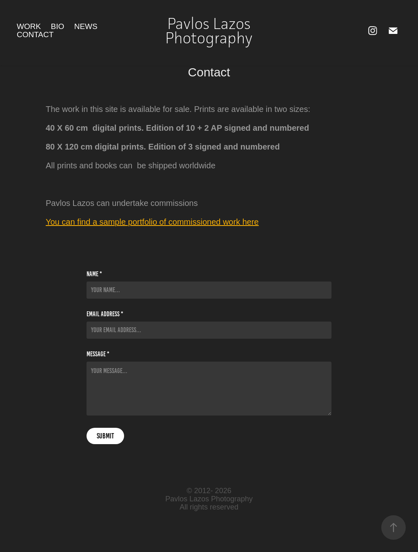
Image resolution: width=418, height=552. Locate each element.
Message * (98, 354)
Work (29, 26)
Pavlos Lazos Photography (209, 30)
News (86, 26)
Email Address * (105, 314)
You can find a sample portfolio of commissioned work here (152, 221)
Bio (57, 26)
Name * (94, 274)
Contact (35, 34)
